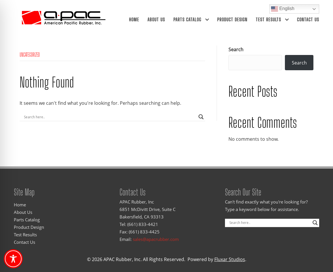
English (282, 8)
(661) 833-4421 (142, 224)
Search (235, 49)
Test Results (268, 19)
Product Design (232, 19)
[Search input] (110, 117)
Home (134, 19)
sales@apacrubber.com (156, 239)
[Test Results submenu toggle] (287, 19)
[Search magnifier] (201, 117)
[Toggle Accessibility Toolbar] (13, 259)
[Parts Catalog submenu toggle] (207, 19)
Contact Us (308, 19)
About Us (156, 19)
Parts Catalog (187, 19)
